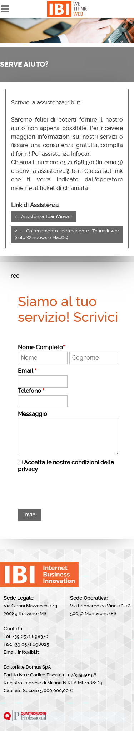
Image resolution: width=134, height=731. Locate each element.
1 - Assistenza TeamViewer (44, 216)
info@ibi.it (28, 652)
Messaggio (32, 414)
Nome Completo (41, 347)
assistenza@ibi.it (58, 102)
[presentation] (72, 491)
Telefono (31, 391)
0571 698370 (77, 162)
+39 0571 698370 (30, 636)
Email (27, 371)
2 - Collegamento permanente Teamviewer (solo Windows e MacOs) (67, 234)
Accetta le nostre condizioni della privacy (66, 465)
